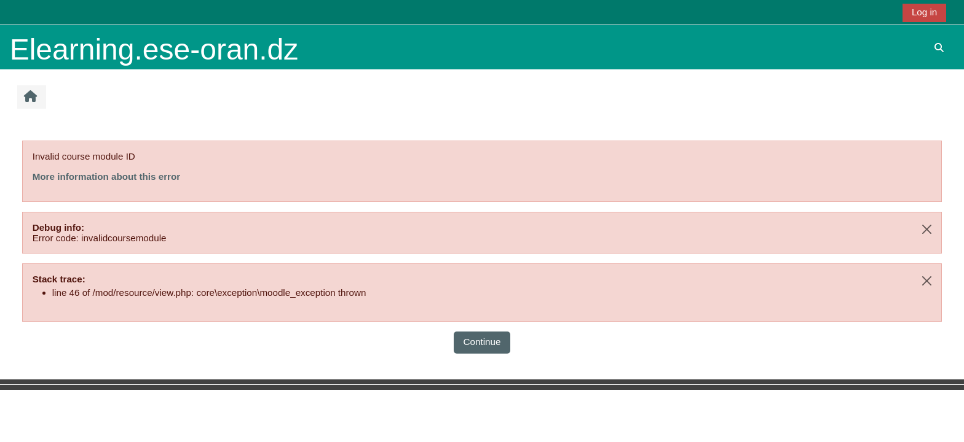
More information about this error (106, 176)
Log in (924, 12)
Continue (482, 341)
